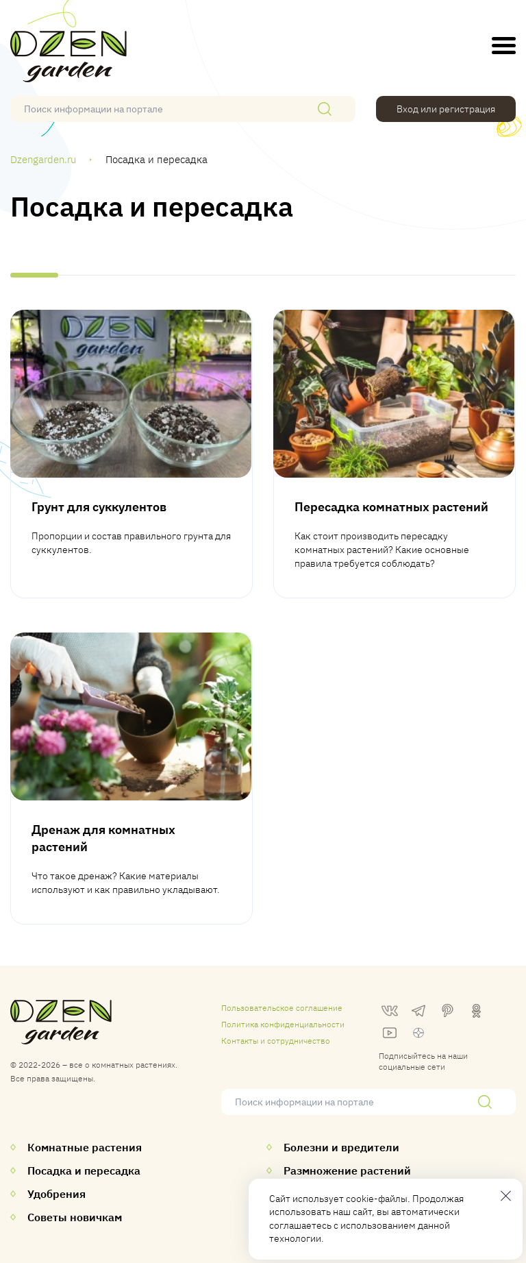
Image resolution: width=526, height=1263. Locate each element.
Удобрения (56, 1194)
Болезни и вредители (341, 1147)
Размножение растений (347, 1170)
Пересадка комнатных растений (391, 507)
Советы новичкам (74, 1217)
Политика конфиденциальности (283, 1024)
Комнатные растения (84, 1147)
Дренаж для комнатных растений (103, 838)
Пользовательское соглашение (281, 1008)
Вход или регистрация (446, 109)
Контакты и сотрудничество (275, 1040)
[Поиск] (325, 109)
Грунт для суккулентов (99, 507)
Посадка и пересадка (83, 1170)
